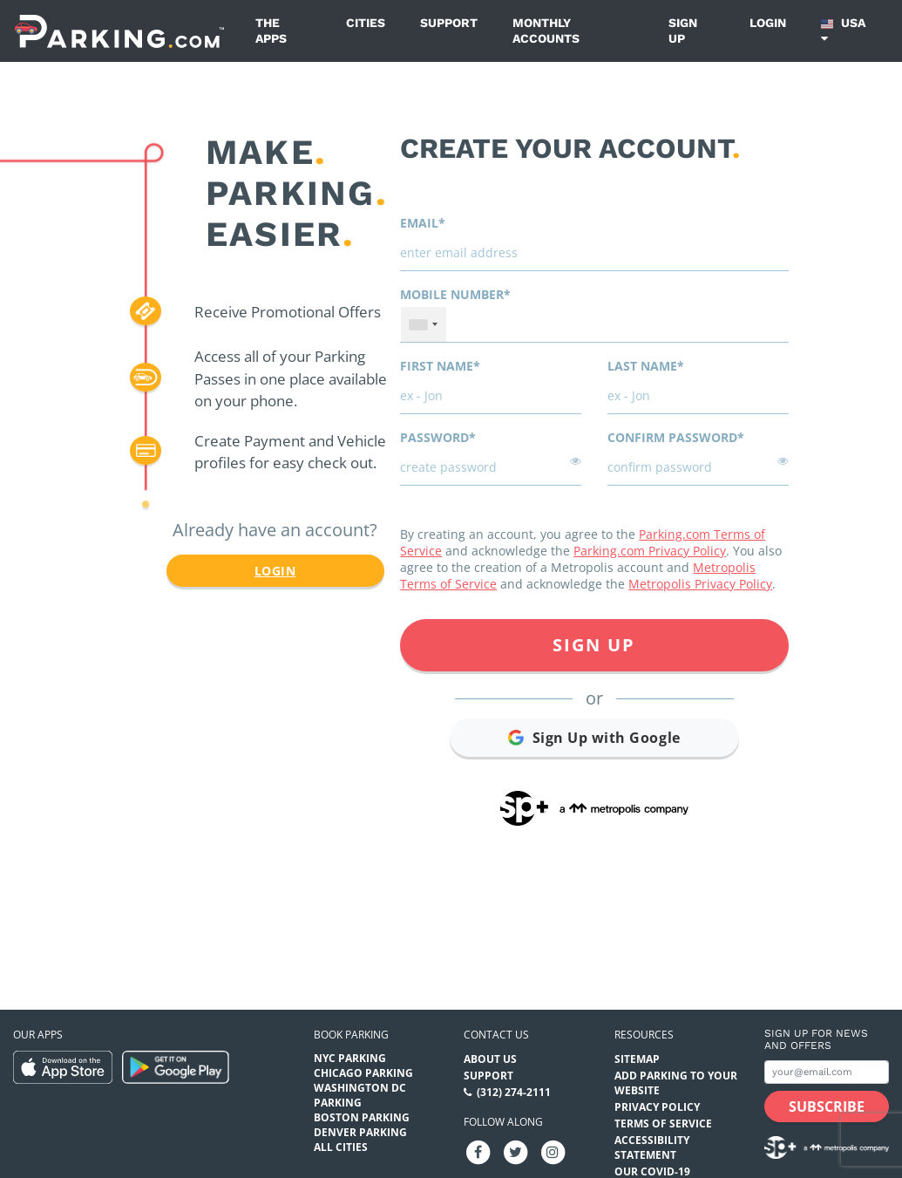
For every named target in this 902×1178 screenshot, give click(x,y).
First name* (440, 365)
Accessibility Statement (651, 1147)
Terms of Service (663, 1123)
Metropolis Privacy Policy (700, 583)
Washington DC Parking (360, 1095)
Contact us (496, 1034)
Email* (422, 222)
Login (767, 23)
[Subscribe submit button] (826, 1106)
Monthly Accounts (546, 30)
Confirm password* (675, 437)
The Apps (271, 30)
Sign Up (594, 645)
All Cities (341, 1147)
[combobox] (423, 324)
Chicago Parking (363, 1073)
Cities (365, 23)
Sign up (682, 30)
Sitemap (637, 1059)
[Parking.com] (119, 31)
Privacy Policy (657, 1107)
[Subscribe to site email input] (826, 1072)
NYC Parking (350, 1058)
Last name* (645, 365)
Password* (438, 437)
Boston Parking (362, 1117)
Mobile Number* (455, 294)
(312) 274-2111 (514, 1092)
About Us (490, 1059)
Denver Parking (360, 1132)
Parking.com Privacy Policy (649, 550)
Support (449, 23)
